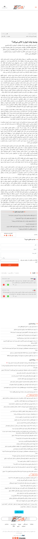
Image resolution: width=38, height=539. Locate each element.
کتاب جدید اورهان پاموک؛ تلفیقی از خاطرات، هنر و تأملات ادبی (23, 411)
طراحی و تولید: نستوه (19, 535)
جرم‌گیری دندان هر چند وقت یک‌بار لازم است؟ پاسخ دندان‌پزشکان (22, 483)
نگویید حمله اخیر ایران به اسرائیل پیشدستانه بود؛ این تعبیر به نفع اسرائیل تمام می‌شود (20, 468)
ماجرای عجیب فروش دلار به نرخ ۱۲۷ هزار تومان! (25, 218)
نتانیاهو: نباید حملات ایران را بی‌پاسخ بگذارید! (26, 338)
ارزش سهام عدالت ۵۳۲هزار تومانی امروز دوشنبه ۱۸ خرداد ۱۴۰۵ (23, 332)
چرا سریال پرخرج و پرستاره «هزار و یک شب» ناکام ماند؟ (24, 464)
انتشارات (23, 526)
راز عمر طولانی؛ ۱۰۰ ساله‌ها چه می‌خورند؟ (27, 229)
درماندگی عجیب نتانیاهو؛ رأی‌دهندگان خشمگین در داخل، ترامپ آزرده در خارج (20, 458)
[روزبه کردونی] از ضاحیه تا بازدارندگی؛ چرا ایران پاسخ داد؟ (24, 456)
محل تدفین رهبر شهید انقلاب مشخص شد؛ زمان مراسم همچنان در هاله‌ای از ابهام (19, 398)
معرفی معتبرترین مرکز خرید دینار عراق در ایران (26, 493)
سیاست (29, 34)
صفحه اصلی (34, 34)
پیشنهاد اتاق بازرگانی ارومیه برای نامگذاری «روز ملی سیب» (24, 428)
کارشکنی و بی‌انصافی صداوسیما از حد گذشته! (26, 345)
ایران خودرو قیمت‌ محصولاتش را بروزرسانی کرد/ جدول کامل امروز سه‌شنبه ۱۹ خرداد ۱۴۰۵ (19, 452)
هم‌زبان (19, 524)
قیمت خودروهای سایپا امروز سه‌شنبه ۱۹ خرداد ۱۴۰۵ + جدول (24, 435)
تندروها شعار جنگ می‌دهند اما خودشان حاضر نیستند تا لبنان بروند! (22, 363)
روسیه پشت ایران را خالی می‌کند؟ (24, 42)
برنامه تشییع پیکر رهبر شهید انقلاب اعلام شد (27, 379)
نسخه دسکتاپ (19, 512)
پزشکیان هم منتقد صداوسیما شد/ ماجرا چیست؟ (26, 438)
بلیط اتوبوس (23, 506)
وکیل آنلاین (10, 504)
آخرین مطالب (32, 395)
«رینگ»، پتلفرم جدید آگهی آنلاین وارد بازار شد (26, 480)
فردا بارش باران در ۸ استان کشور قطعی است (27, 326)
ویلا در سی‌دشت (34, 504)
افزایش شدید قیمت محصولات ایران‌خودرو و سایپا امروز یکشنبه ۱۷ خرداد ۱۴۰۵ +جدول (18, 370)
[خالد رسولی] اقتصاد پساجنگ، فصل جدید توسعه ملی (24, 449)
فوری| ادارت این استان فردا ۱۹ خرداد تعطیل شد (26, 335)
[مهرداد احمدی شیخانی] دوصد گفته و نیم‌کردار (26, 444)
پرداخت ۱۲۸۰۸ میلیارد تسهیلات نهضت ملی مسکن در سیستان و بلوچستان (21, 426)
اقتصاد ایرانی (4, 504)
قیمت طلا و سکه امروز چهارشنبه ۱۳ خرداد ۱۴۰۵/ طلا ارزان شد (23, 496)
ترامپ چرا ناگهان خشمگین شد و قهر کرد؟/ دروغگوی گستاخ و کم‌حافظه (21, 356)
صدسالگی (25, 524)
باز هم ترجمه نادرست (30, 224)
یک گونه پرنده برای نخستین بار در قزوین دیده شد (25, 417)
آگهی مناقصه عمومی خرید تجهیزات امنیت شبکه (26, 501)
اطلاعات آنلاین (19, 7)
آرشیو (18, 526)
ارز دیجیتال (29, 506)
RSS (14, 526)
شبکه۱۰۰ (31, 524)
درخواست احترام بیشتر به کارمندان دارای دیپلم (26, 373)
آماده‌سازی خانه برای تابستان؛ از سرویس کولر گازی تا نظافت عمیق (22, 491)
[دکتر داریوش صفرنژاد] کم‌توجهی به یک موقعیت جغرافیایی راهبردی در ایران (20, 446)
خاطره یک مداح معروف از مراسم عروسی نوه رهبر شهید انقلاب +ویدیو (21, 226)
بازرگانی (33, 475)
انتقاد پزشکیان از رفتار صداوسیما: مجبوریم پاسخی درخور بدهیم (23, 382)
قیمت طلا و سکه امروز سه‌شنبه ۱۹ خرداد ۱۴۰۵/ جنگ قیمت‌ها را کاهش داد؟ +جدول (19, 471)
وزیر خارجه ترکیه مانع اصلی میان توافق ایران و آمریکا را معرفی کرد (22, 384)
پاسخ (16, 285)
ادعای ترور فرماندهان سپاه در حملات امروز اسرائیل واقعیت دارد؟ (23, 392)
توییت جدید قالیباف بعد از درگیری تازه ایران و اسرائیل (25, 329)
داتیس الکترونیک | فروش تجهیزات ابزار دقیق (22, 504)
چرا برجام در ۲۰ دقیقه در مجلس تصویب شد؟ (26, 461)
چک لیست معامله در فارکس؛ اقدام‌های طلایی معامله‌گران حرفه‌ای (22, 498)
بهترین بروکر (34, 506)
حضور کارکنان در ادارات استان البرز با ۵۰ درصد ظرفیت (25, 420)
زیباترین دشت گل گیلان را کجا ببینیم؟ (28, 486)
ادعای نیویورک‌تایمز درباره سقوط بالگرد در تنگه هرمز (25, 401)
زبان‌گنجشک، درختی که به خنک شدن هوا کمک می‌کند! (25, 414)
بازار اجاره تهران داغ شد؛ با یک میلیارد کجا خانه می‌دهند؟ (23, 221)
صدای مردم (13, 524)
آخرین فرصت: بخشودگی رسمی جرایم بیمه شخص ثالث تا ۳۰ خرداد (22, 478)
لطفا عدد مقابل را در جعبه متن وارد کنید (28, 261)
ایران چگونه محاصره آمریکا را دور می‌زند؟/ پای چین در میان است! (22, 215)
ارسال (9, 265)
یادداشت (6, 524)
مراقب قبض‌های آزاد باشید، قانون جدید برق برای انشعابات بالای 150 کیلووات (20, 488)
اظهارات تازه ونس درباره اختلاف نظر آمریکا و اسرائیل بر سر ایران (23, 353)
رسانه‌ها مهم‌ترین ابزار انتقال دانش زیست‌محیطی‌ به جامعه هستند (22, 404)
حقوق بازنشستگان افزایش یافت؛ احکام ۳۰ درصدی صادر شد (23, 376)
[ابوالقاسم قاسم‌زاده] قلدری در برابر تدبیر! (27, 441)
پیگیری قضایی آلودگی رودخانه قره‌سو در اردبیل (26, 423)
